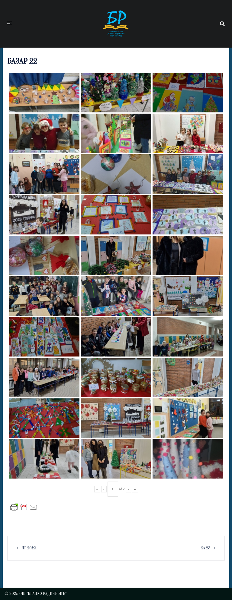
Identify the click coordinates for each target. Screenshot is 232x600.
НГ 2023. (29, 548)
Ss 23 (206, 548)
